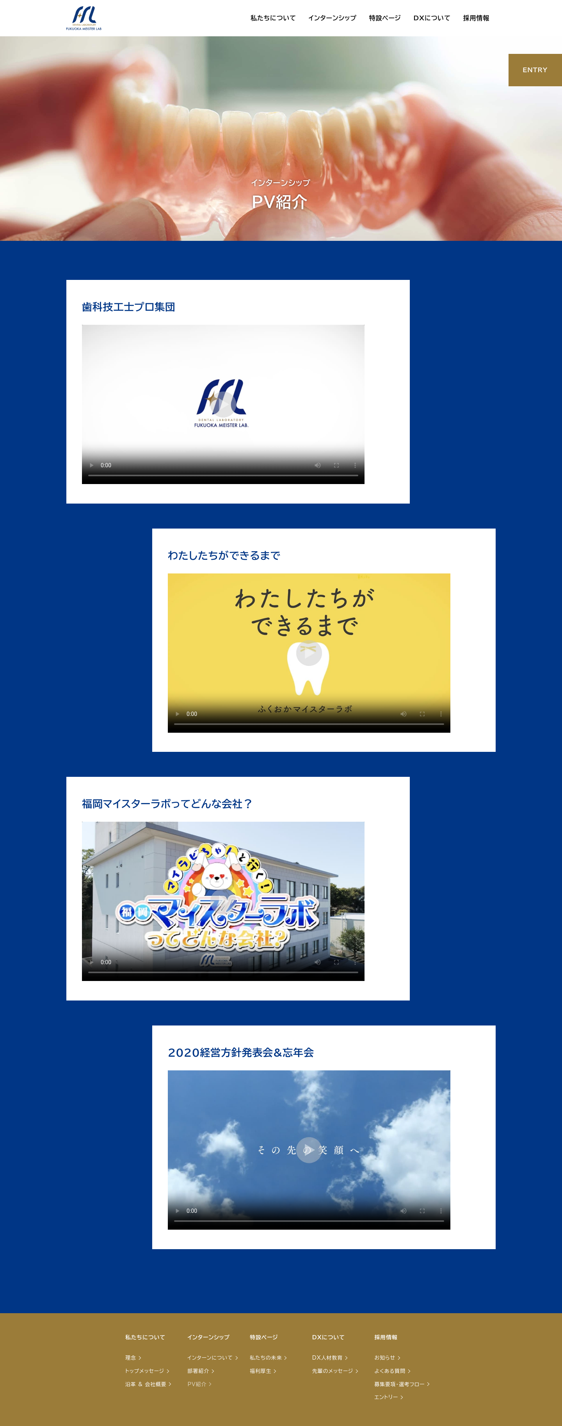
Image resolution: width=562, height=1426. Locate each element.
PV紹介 (197, 1384)
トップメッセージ (144, 1371)
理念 (130, 1357)
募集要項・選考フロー (399, 1384)
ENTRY (535, 70)
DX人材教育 (327, 1357)
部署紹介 (198, 1371)
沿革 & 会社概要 (145, 1384)
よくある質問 (389, 1371)
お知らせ (384, 1357)
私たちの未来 (266, 1357)
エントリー (386, 1397)
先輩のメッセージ (332, 1371)
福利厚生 (260, 1371)
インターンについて (210, 1357)
